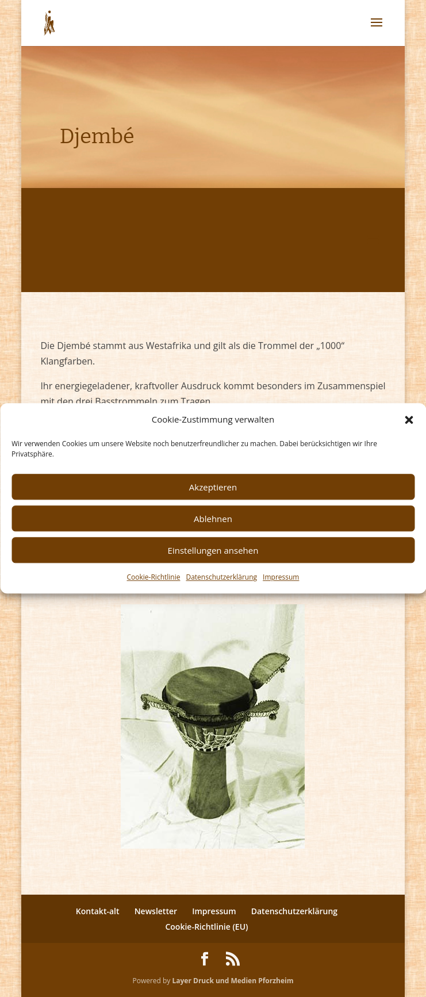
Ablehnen (213, 518)
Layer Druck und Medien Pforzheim (232, 981)
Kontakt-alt (98, 911)
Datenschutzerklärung (221, 577)
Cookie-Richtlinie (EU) (206, 926)
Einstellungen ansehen (213, 550)
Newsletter (156, 911)
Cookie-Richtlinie (154, 577)
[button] (409, 419)
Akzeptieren (213, 487)
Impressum (281, 577)
